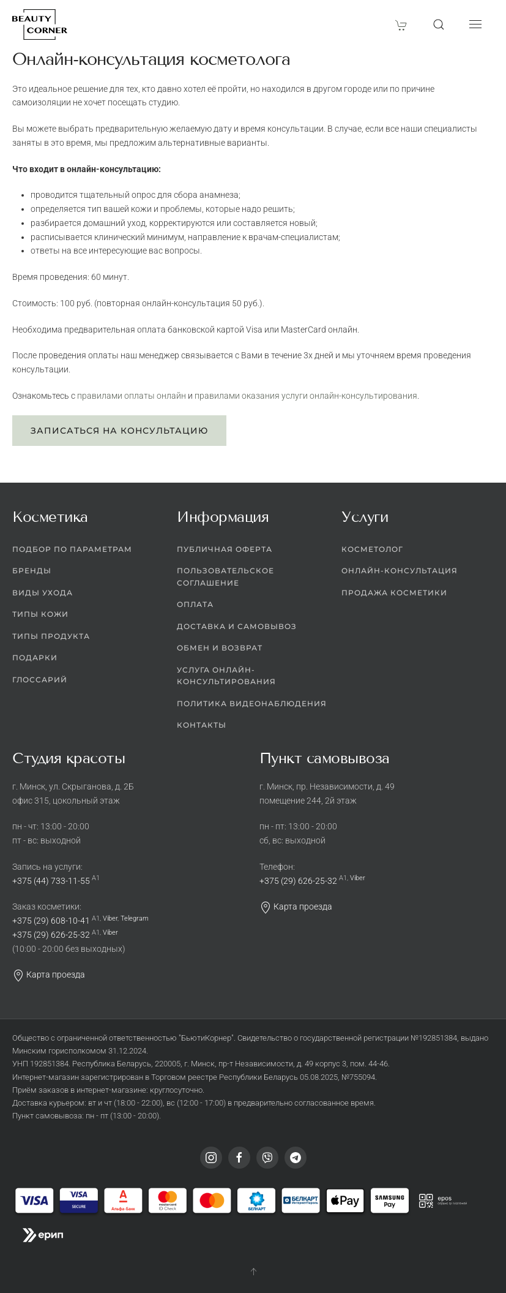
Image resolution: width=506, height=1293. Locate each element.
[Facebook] (239, 1158)
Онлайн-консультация (399, 570)
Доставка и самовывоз (237, 626)
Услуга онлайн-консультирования (226, 676)
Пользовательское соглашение (225, 576)
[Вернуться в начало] (39, 24)
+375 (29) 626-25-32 (51, 935)
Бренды (31, 570)
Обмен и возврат (219, 647)
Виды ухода (42, 592)
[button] (438, 24)
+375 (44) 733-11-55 (51, 881)
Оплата (195, 604)
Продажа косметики (394, 592)
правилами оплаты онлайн (131, 396)
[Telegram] (296, 1158)
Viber (110, 918)
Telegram (135, 918)
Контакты (201, 724)
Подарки (35, 657)
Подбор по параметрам (72, 549)
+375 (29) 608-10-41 (51, 920)
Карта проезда (48, 974)
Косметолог (372, 549)
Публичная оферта (224, 549)
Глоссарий (39, 679)
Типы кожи (40, 614)
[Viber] (267, 1158)
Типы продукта (51, 636)
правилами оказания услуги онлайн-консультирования (306, 396)
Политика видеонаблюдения (252, 703)
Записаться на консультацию (119, 430)
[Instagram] (211, 1158)
